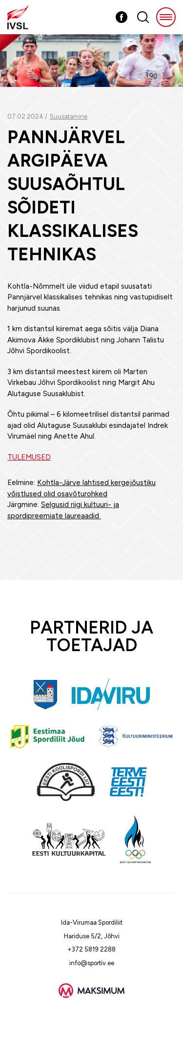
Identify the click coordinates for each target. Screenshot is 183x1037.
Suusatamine (68, 116)
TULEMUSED (29, 457)
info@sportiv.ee (91, 963)
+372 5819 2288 (91, 949)
